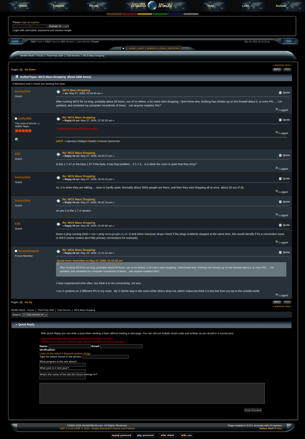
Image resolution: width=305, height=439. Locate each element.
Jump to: (16, 314)
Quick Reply (26, 324)
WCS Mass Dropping (93, 55)
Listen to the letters (50, 353)
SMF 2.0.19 (66, 428)
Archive (281, 5)
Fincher (95, 41)
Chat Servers (73, 55)
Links (246, 5)
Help (211, 5)
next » (288, 65)
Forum (93, 5)
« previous (278, 65)
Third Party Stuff (55, 55)
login (24, 22)
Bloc (279, 428)
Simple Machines (101, 428)
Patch (23, 5)
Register (174, 48)
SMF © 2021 (82, 428)
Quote (286, 92)
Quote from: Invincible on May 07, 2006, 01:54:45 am (90, 260)
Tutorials (58, 5)
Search (151, 48)
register (35, 22)
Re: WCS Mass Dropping (78, 117)
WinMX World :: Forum (31, 55)
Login (162, 48)
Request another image (77, 353)
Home (132, 48)
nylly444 (24, 118)
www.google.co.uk (116, 234)
